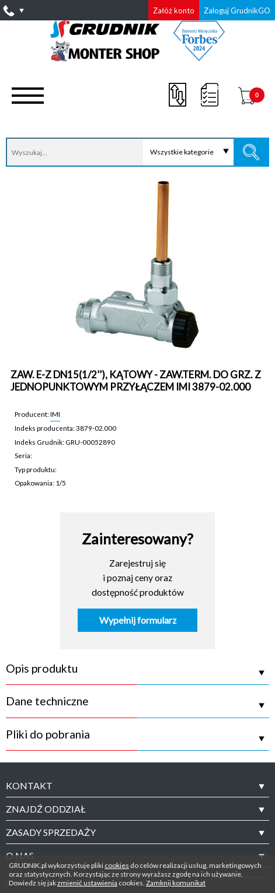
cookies (117, 865)
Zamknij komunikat (176, 882)
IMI (55, 414)
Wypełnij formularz (137, 620)
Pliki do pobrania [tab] (48, 734)
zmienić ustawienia (87, 882)
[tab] (137, 785)
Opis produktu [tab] (42, 668)
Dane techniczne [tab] (47, 701)
